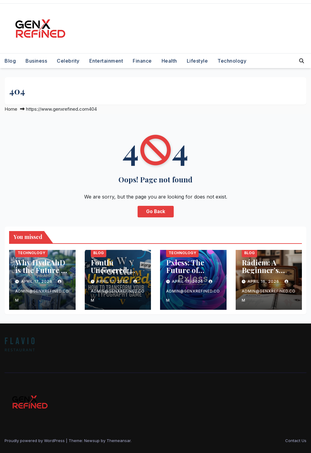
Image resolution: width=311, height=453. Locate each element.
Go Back (155, 211)
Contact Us (295, 440)
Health (169, 61)
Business (36, 61)
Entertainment (106, 61)
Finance (142, 61)
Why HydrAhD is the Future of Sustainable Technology (41, 274)
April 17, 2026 (37, 281)
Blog (10, 61)
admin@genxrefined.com (42, 291)
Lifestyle (197, 61)
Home (11, 109)
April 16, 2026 (264, 281)
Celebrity (68, 61)
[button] (301, 61)
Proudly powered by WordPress (35, 440)
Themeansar (119, 440)
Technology (231, 61)
